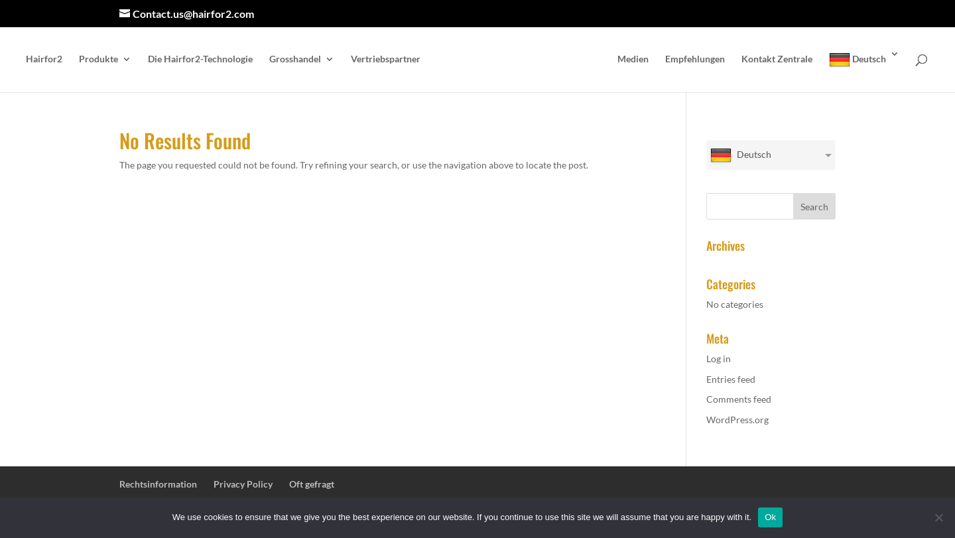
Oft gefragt (311, 484)
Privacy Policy (243, 484)
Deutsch (857, 59)
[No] (938, 517)
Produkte (98, 59)
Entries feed (730, 379)
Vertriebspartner (385, 59)
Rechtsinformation (158, 484)
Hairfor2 (44, 59)
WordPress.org (737, 419)
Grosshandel (295, 59)
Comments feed (738, 399)
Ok (770, 517)
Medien (633, 59)
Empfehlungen (695, 59)
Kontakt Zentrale (776, 59)
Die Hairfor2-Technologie (200, 59)
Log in (718, 358)
